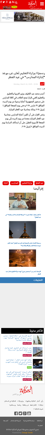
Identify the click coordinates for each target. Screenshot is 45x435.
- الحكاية (39, 89)
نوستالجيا (13, 405)
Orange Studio (27, 433)
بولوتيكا (20, 401)
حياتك (40, 405)
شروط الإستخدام (16, 421)
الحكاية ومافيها (30, 401)
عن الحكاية (40, 421)
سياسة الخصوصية (29, 421)
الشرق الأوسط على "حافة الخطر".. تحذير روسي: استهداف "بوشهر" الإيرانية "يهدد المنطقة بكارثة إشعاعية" (17, 338)
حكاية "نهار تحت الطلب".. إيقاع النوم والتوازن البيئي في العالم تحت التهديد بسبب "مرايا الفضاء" (19, 362)
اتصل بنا (40, 426)
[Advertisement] (22, 46)
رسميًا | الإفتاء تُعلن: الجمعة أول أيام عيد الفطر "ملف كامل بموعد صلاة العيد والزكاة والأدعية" (24, 244)
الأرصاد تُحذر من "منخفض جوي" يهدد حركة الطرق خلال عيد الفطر (23, 273)
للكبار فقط (33, 405)
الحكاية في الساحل (10, 401)
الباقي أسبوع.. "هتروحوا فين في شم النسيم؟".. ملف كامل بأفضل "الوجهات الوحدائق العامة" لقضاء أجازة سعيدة (19, 374)
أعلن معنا (5, 421)
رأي (42, 401)
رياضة (19, 405)
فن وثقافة (25, 405)
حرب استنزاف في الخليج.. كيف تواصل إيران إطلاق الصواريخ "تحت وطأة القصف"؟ (18, 350)
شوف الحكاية (38, 409)
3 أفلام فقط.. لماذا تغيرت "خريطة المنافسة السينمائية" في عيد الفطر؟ (23, 216)
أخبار (42, 84)
